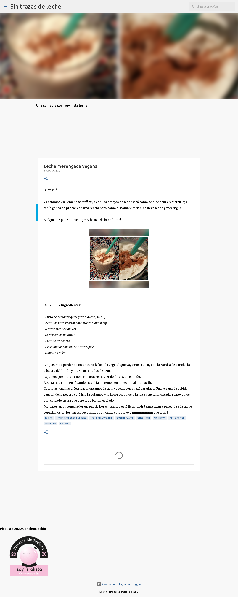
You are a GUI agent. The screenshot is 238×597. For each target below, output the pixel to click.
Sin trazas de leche (35, 6)
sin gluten (143, 418)
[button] (46, 178)
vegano (64, 423)
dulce (48, 418)
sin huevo (160, 418)
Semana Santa (124, 418)
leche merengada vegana (71, 418)
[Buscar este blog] (215, 6)
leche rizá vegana (101, 418)
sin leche (50, 423)
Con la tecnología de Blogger (119, 584)
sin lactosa (177, 418)
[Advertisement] (54, 494)
